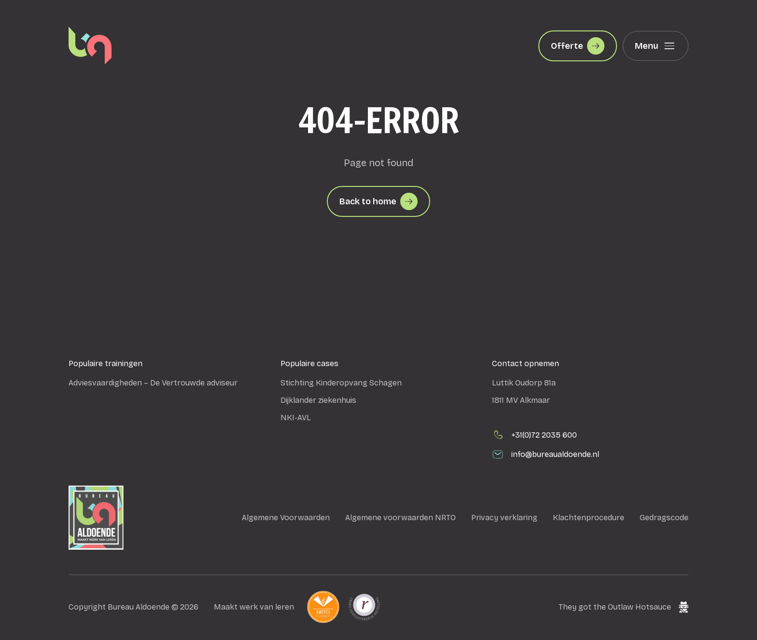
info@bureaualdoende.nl (545, 454)
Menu (655, 46)
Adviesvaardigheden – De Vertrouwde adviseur (153, 382)
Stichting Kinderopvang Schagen (341, 382)
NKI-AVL (295, 417)
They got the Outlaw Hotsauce (623, 607)
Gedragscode (664, 517)
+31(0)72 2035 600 (534, 435)
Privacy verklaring (504, 517)
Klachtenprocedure (588, 517)
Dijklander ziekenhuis (318, 400)
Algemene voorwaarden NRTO (400, 517)
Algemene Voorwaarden (286, 517)
